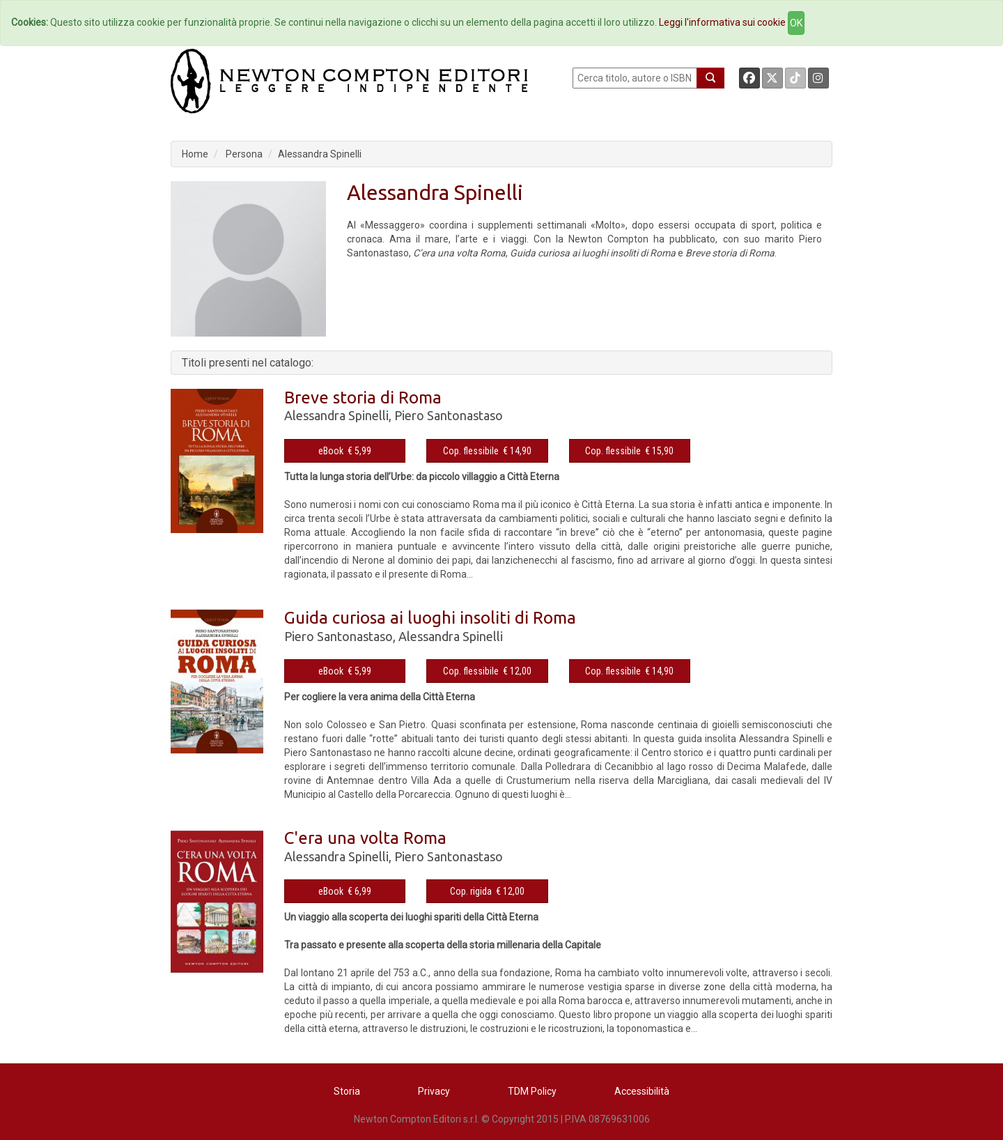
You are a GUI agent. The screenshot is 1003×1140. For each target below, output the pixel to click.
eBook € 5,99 (344, 450)
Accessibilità (641, 1091)
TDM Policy (532, 1091)
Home (195, 154)
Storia (347, 1091)
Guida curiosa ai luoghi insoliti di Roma (430, 617)
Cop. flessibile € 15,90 (629, 450)
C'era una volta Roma (365, 838)
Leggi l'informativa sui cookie (722, 22)
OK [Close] (796, 23)
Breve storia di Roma (363, 397)
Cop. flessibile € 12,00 (487, 671)
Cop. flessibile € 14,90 (487, 450)
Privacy (434, 1091)
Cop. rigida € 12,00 (487, 891)
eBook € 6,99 (344, 891)
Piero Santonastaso (448, 415)
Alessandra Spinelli (319, 154)
